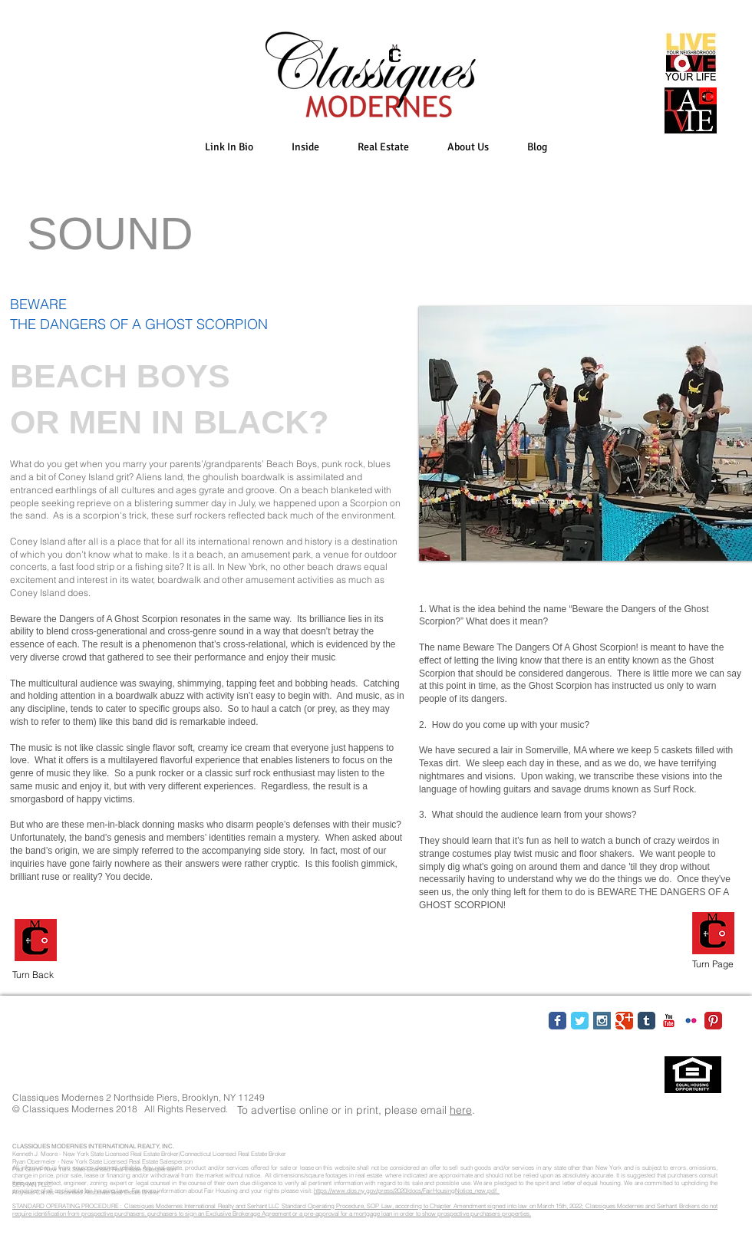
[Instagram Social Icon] (602, 1020)
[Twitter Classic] (580, 1020)
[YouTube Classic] (669, 1020)
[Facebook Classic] (557, 1020)
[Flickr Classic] (691, 1020)
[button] (305, 147)
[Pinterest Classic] (713, 1020)
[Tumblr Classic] (646, 1020)
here (461, 1110)
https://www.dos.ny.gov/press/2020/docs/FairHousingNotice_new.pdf (407, 1190)
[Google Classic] (624, 1020)
